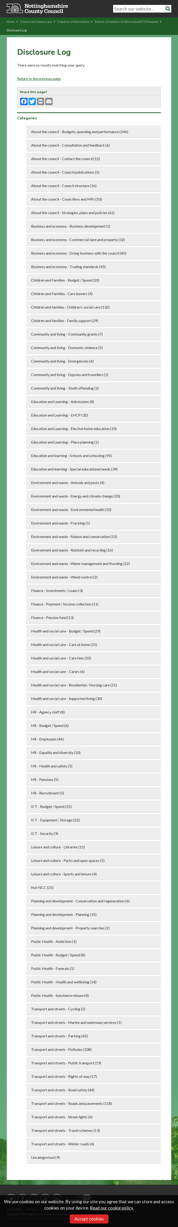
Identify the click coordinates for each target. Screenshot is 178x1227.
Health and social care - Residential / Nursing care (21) (74, 685)
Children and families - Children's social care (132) (70, 307)
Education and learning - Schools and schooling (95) (71, 455)
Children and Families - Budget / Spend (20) (65, 280)
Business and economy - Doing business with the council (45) (78, 253)
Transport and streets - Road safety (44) (62, 1090)
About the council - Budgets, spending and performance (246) (79, 131)
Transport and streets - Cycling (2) (58, 1009)
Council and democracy (37, 22)
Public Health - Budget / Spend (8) (58, 955)
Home (12, 22)
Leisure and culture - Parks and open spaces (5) (68, 860)
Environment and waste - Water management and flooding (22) (80, 563)
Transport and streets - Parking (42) (59, 1036)
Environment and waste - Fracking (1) (60, 523)
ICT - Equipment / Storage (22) (55, 820)
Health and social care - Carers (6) (58, 671)
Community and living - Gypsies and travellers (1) (69, 374)
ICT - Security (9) (44, 833)
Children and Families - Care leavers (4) (61, 293)
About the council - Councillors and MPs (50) (66, 199)
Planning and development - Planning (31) (63, 914)
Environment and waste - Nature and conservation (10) (74, 536)
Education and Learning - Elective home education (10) (74, 428)
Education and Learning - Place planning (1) (65, 442)
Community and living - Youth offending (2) (65, 388)
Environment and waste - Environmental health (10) (71, 509)
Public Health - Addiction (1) (53, 941)
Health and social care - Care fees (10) (61, 658)
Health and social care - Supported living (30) (66, 698)
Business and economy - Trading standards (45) (68, 266)
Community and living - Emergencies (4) (62, 361)
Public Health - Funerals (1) (52, 968)
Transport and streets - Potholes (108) (61, 1049)
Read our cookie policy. (112, 1207)
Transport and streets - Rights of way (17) (64, 1076)
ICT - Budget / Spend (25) (51, 806)
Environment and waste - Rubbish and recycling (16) (72, 550)
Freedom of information (74, 22)
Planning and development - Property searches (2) (70, 928)
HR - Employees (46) (47, 739)
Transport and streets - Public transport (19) (66, 1063)
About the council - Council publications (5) (65, 172)
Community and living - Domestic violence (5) (67, 347)
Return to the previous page (39, 78)
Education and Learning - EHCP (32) (59, 415)
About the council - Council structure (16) (63, 185)
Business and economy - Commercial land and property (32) (78, 239)
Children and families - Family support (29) (64, 320)
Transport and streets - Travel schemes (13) (65, 1130)
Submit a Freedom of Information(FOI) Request (128, 22)
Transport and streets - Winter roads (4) (62, 1144)
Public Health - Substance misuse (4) (60, 995)
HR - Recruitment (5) (47, 793)
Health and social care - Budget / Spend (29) (65, 631)
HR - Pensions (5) (44, 779)
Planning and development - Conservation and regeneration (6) (80, 901)
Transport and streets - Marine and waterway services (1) (76, 1022)
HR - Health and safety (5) (51, 766)
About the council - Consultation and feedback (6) (70, 145)
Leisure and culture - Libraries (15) (58, 847)
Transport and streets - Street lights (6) (61, 1117)
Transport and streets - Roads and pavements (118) (71, 1103)
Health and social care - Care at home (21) (64, 644)
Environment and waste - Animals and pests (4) (67, 482)
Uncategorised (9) (45, 1157)
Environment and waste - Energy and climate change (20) (75, 496)
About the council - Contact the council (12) (65, 158)
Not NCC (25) (42, 887)
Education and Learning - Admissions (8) (62, 401)
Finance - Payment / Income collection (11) (65, 604)
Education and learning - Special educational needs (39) (74, 469)
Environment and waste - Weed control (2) (64, 577)
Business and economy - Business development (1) (70, 226)
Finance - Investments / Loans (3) (57, 590)
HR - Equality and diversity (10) (55, 752)
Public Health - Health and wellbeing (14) (63, 982)
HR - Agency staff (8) (48, 712)
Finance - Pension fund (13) (52, 617)
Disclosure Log (17, 30)
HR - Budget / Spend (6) (50, 725)
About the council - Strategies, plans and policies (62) (72, 212)
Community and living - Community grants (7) (67, 334)
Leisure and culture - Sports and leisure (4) (64, 874)
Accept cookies (89, 1218)
